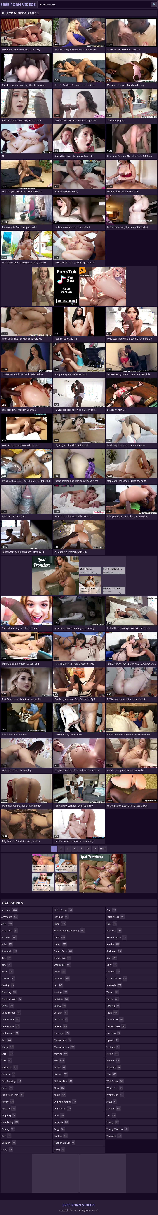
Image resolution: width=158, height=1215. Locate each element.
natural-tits (63, 1081)
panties (61, 1135)
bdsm (7, 971)
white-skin (115, 1094)
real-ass (113, 930)
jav (58, 985)
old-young (62, 1108)
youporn (114, 1135)
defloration (10, 1026)
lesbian (61, 1012)
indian (60, 944)
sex (111, 958)
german (8, 1142)
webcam (113, 1067)
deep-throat (11, 1012)
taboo (112, 992)
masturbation (64, 1047)
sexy (111, 964)
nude (60, 1094)
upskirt (112, 1040)
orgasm (61, 1122)
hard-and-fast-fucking (69, 930)
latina (60, 1005)
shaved (113, 971)
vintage (113, 1047)
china (7, 1005)
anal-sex (9, 937)
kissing (61, 992)
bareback (9, 951)
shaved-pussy (116, 978)
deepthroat (10, 1019)
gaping (8, 1129)
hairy (7, 1149)
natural (61, 1074)
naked (60, 1067)
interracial (62, 964)
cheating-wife (11, 999)
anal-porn (9, 930)
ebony (7, 1047)
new (59, 1088)
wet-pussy (115, 1081)
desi (6, 1040)
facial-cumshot (12, 1094)
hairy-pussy (63, 910)
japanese (62, 978)
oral (59, 1115)
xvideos (113, 1108)
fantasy (8, 1108)
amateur (9, 910)
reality (113, 944)
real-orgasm (116, 937)
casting (7, 985)
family (7, 1101)
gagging (8, 1115)
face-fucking (11, 1081)
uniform (113, 1033)
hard (60, 923)
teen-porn (114, 1019)
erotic (7, 1053)
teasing (113, 1005)
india (59, 937)
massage (62, 1033)
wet (111, 1074)
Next (103, 848)
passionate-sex (64, 1142)
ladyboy (61, 999)
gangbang (10, 1122)
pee (111, 910)
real (111, 923)
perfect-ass (115, 916)
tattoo (112, 999)
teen (112, 1012)
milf (59, 1060)
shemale (114, 985)
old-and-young (65, 1101)
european (9, 1067)
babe (7, 944)
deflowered (10, 1033)
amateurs (9, 916)
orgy (59, 1129)
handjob (61, 916)
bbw (6, 964)
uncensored (116, 1026)
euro (6, 1060)
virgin (112, 1053)
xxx (111, 1115)
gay (6, 1135)
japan (60, 971)
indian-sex (62, 958)
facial (7, 1088)
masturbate (62, 1040)
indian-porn (63, 951)
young (112, 1122)
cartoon (8, 978)
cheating (9, 992)
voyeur (113, 1060)
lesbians (61, 1019)
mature (61, 1053)
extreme (8, 1074)
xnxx (111, 1101)
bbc (6, 958)
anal (7, 923)
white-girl (114, 1088)
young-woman (117, 1129)
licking (61, 1026)
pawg (59, 1149)
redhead (114, 951)
